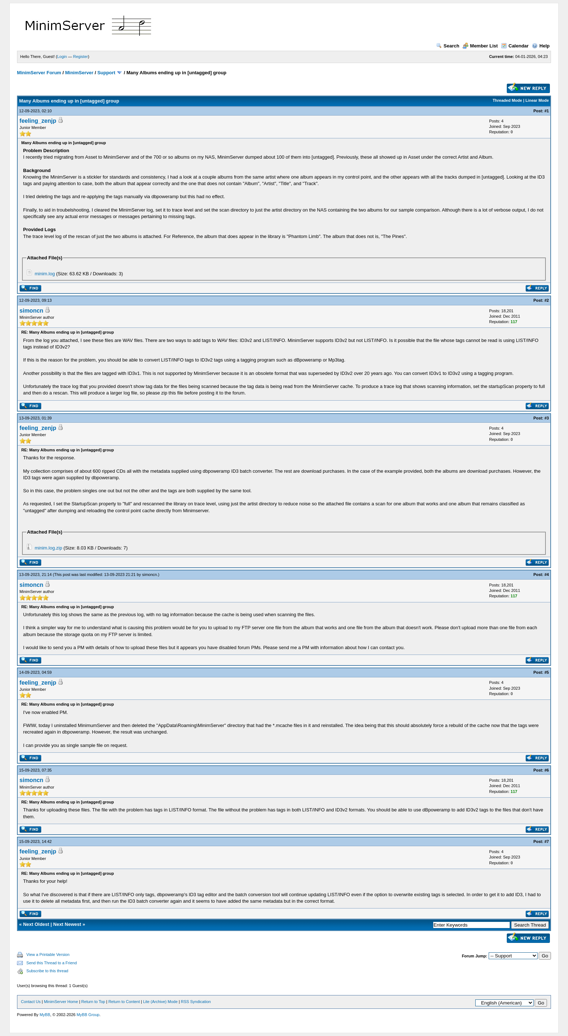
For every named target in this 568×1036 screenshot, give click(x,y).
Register (80, 56)
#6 (546, 770)
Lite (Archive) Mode (160, 1001)
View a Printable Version (48, 954)
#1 (546, 111)
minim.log (45, 273)
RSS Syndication (196, 1001)
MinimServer (79, 72)
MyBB (44, 1014)
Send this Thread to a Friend (51, 963)
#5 (546, 672)
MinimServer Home (61, 1001)
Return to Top (93, 1001)
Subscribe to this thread (47, 971)
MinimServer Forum (39, 72)
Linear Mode (537, 100)
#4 (546, 574)
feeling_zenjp (38, 121)
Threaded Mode (507, 100)
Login (62, 56)
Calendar (515, 46)
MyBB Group (87, 1014)
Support (106, 72)
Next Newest (67, 924)
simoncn (31, 311)
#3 (546, 418)
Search (447, 46)
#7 (546, 841)
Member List (480, 46)
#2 (546, 300)
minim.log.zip (48, 548)
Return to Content (124, 1001)
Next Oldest (36, 924)
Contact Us (31, 1001)
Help (541, 46)
